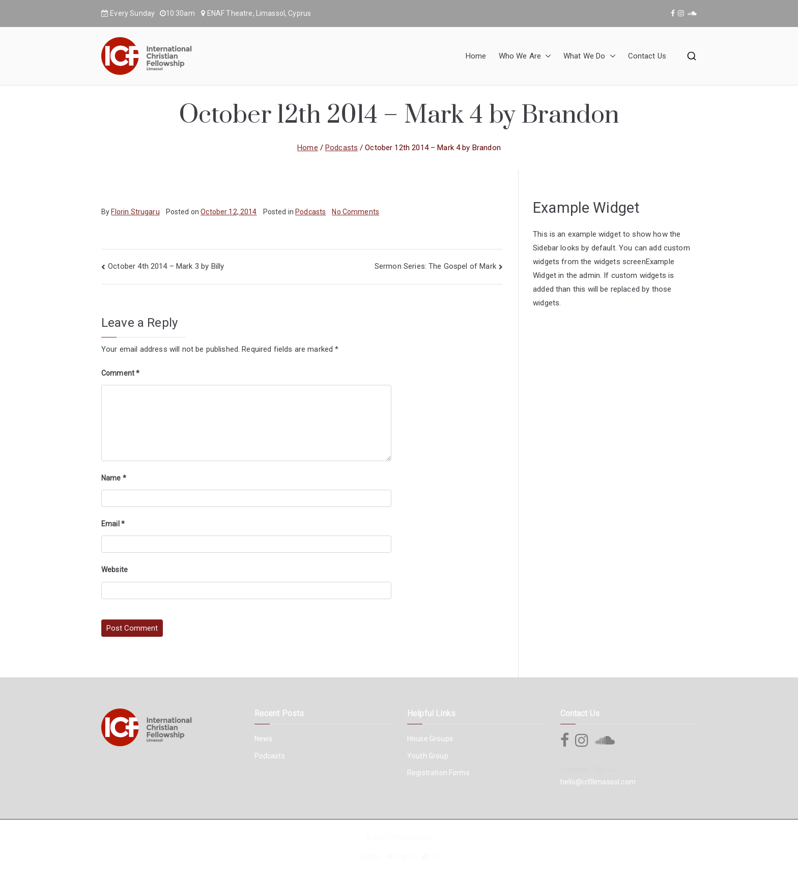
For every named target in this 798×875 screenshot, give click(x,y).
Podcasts (310, 212)
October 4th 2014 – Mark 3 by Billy (166, 266)
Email (113, 524)
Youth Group (427, 756)
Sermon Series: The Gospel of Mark (435, 266)
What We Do (589, 56)
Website (114, 570)
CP (435, 856)
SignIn (405, 856)
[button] (546, 56)
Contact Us (647, 56)
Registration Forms (438, 773)
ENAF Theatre (230, 13)
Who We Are (525, 56)
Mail (374, 856)
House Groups (430, 739)
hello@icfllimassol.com (598, 782)
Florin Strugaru (135, 212)
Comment (120, 373)
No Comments (355, 212)
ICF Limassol (412, 838)
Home (476, 56)
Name (113, 478)
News (263, 739)
